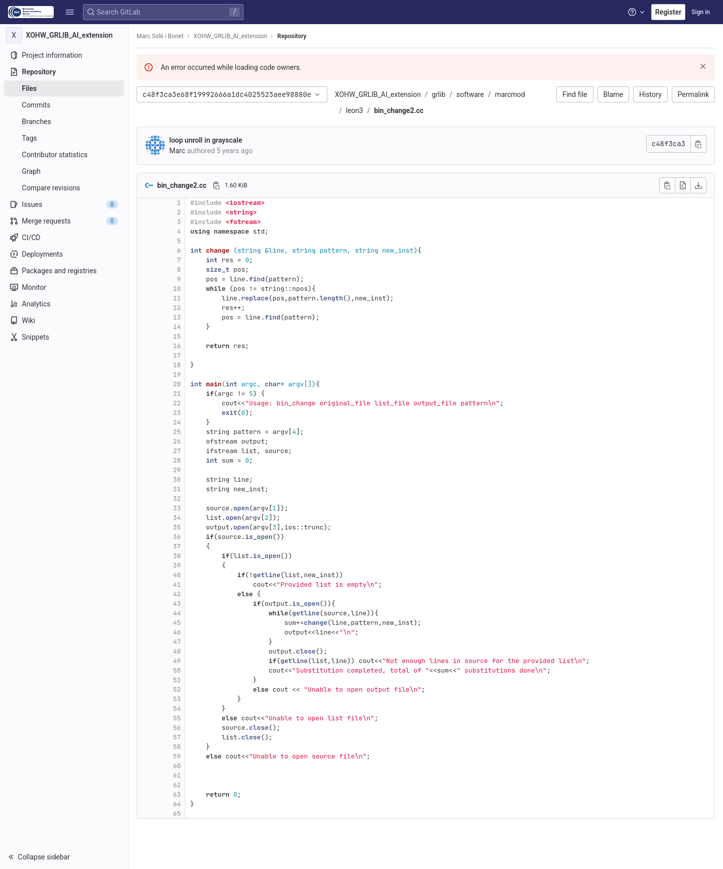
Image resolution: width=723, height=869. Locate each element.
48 (177, 651)
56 (177, 727)
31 (177, 489)
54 (177, 708)
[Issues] (64, 204)
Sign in (700, 12)
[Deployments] (64, 254)
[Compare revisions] (64, 188)
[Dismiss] (703, 66)
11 (177, 298)
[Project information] (64, 55)
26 (177, 441)
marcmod (510, 94)
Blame (613, 94)
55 (177, 718)
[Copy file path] (216, 185)
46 (177, 632)
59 (177, 756)
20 (177, 384)
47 (177, 641)
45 (177, 622)
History (650, 94)
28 (177, 460)
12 (177, 307)
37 (177, 546)
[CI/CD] (64, 238)
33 (177, 508)
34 (177, 517)
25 (177, 431)
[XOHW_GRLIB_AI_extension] (64, 35)
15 (177, 336)
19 (177, 374)
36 (177, 536)
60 (177, 766)
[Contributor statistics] (64, 155)
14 (177, 326)
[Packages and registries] (64, 271)
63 (177, 794)
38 (177, 556)
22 (177, 403)
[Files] (64, 88)
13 (177, 317)
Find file (574, 94)
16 (177, 346)
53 (177, 699)
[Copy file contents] (667, 185)
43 (177, 603)
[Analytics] (64, 304)
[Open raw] (683, 185)
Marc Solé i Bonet (160, 36)
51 (177, 680)
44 (177, 613)
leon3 (354, 110)
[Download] (698, 185)
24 (177, 422)
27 (177, 451)
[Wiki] (64, 320)
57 (177, 737)
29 (177, 470)
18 (177, 365)
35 (177, 527)
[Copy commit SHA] (698, 144)
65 (177, 813)
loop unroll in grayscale (205, 140)
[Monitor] (64, 287)
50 (177, 670)
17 (177, 355)
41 (177, 584)
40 (177, 575)
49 (177, 661)
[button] (70, 12)
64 (177, 804)
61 (177, 775)
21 (177, 393)
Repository (291, 36)
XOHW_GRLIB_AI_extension (378, 94)
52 (177, 689)
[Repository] (64, 72)
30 (177, 479)
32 (177, 498)
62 (177, 785)
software (470, 94)
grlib (438, 94)
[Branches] (64, 122)
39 (177, 565)
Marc (177, 151)
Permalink (693, 94)
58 (177, 746)
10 (177, 288)
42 (177, 594)
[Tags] (64, 138)
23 (177, 412)
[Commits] (64, 105)
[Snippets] (64, 337)
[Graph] (64, 171)
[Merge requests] (64, 221)
